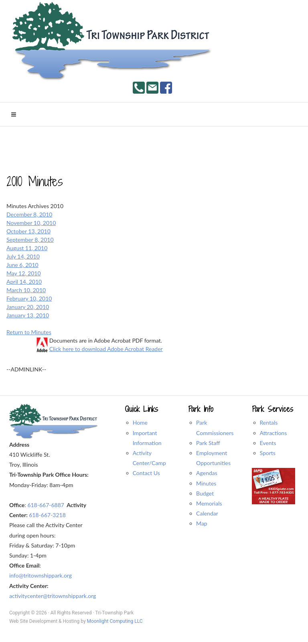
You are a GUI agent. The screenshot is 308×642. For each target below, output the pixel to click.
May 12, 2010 (23, 273)
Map (201, 523)
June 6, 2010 (22, 264)
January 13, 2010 (27, 315)
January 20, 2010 (27, 306)
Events (268, 442)
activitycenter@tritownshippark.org (52, 595)
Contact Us (146, 472)
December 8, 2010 (29, 214)
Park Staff (208, 442)
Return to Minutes (28, 332)
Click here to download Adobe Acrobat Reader (106, 348)
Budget (205, 493)
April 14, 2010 (24, 281)
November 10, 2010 (31, 222)
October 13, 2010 (28, 231)
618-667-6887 (45, 505)
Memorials (209, 503)
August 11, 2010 (26, 248)
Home (140, 422)
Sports (268, 452)
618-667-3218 (47, 515)
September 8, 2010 (30, 239)
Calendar (207, 513)
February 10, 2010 (29, 298)
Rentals (269, 422)
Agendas (206, 472)
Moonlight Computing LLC (115, 621)
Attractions (273, 432)
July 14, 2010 (23, 256)
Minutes (206, 483)
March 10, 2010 (26, 290)
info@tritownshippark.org (40, 575)
